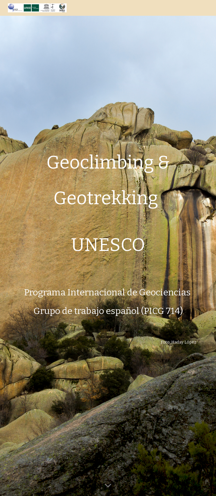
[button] (108, 486)
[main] (108, 248)
